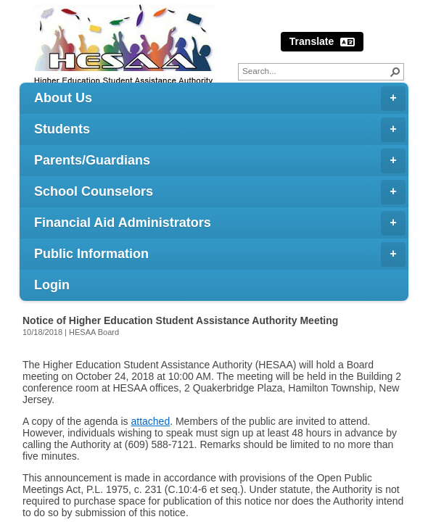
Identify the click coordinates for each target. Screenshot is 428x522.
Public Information (220, 254)
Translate (322, 42)
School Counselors (220, 192)
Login (52, 285)
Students (220, 129)
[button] (395, 72)
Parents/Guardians (220, 161)
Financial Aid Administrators (220, 223)
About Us (220, 98)
